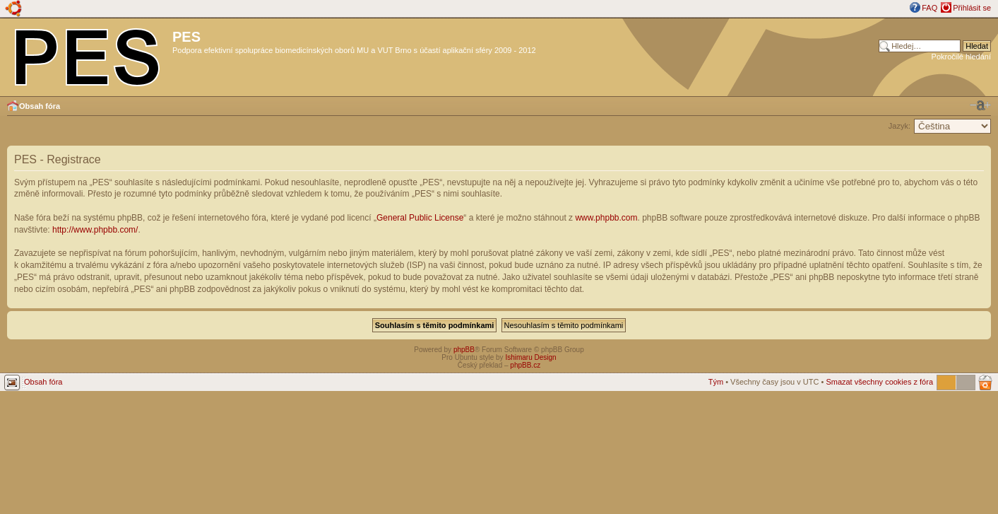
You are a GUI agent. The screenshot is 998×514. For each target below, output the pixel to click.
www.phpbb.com (606, 218)
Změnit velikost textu (980, 105)
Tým (715, 382)
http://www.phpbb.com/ (95, 230)
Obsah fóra (39, 106)
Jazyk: (899, 126)
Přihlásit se (972, 8)
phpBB (464, 350)
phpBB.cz (525, 365)
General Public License (419, 218)
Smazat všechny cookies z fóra (879, 382)
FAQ (929, 8)
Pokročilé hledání (961, 56)
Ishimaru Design (530, 357)
